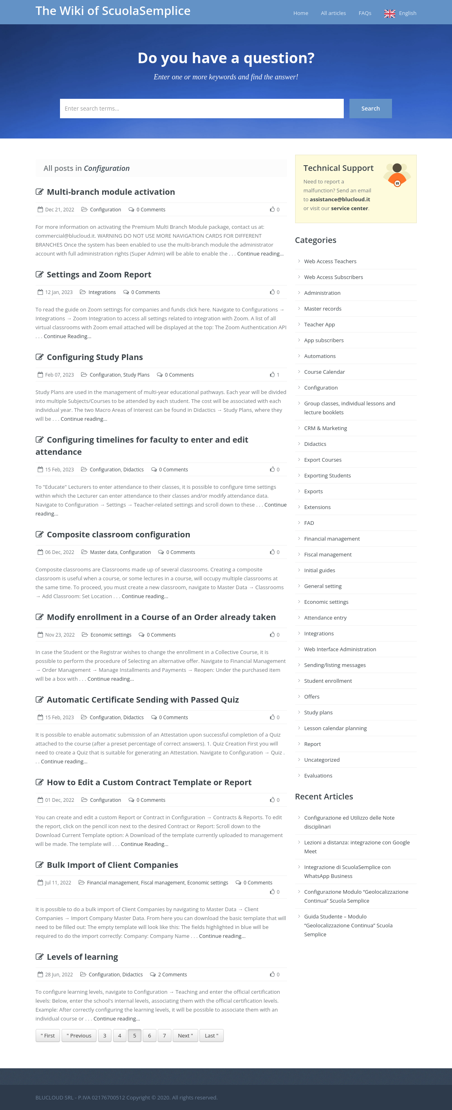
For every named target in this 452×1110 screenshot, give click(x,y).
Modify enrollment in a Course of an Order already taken (156, 616)
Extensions (317, 507)
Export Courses (323, 459)
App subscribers (324, 340)
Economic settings (110, 634)
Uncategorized (322, 759)
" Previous (79, 1035)
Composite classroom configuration (113, 534)
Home (300, 13)
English (408, 13)
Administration (322, 292)
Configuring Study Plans (89, 357)
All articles (333, 13)
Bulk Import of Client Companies (107, 864)
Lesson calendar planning (335, 728)
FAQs (365, 13)
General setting (323, 586)
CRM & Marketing (325, 428)
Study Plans (136, 374)
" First (48, 1035)
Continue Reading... (68, 336)
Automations (320, 356)
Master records (323, 308)
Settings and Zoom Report (94, 274)
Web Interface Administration (340, 649)
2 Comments (172, 974)
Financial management (113, 882)
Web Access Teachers (330, 261)
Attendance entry (325, 617)
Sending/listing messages (335, 665)
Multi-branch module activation (106, 191)
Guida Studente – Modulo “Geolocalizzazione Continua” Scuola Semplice (348, 925)
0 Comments (151, 209)
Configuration (105, 209)
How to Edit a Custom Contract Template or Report (144, 782)
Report (312, 744)
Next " (185, 1035)
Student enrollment (328, 680)
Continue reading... (260, 253)
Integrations (102, 292)
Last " (211, 1035)
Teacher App (319, 324)
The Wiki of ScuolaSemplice (113, 10)
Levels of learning (77, 956)
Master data (103, 552)
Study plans (318, 712)
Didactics (133, 469)
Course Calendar (324, 371)
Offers (312, 696)
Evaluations (318, 775)
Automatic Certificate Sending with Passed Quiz (137, 699)
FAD (309, 522)
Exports (313, 491)
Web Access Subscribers (333, 277)
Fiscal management (163, 882)
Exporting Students (327, 475)
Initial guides (319, 570)
